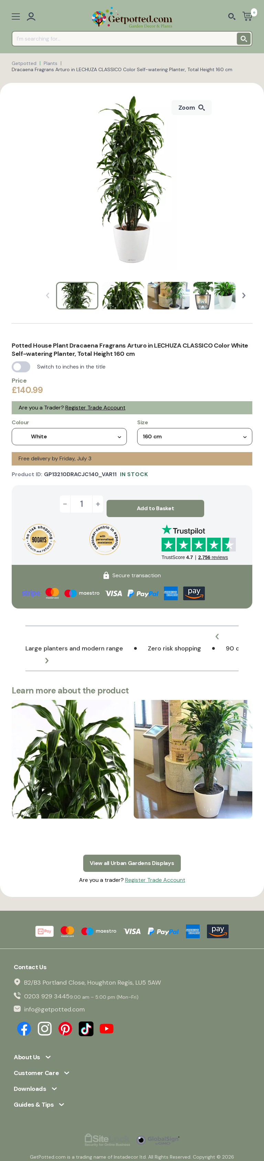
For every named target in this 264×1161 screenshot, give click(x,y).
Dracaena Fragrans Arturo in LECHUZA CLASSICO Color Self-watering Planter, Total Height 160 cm (122, 69)
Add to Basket (155, 503)
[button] (243, 295)
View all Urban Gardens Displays (132, 854)
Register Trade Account (95, 407)
